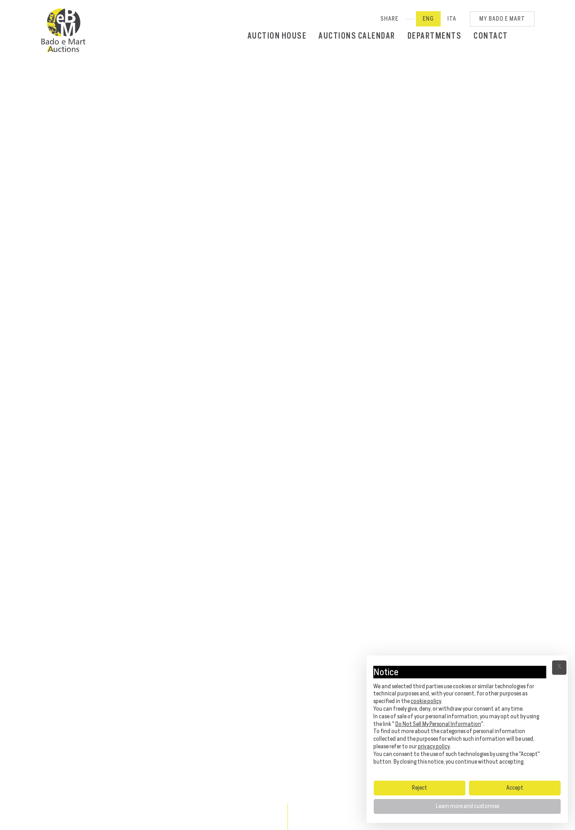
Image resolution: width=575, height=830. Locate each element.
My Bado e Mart (502, 18)
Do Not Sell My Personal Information (438, 724)
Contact (490, 35)
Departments (434, 35)
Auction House (277, 35)
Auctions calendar (356, 35)
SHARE (389, 18)
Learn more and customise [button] (467, 806)
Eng (428, 18)
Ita (451, 18)
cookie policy (426, 701)
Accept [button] (514, 787)
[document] (467, 717)
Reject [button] (419, 787)
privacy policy (434, 746)
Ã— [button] (559, 667)
